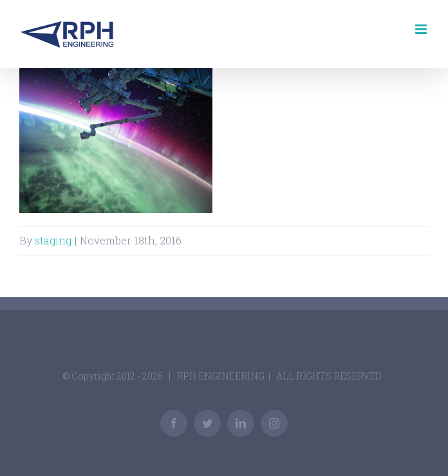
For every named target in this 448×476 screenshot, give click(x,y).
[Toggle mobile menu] (422, 29)
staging (53, 240)
